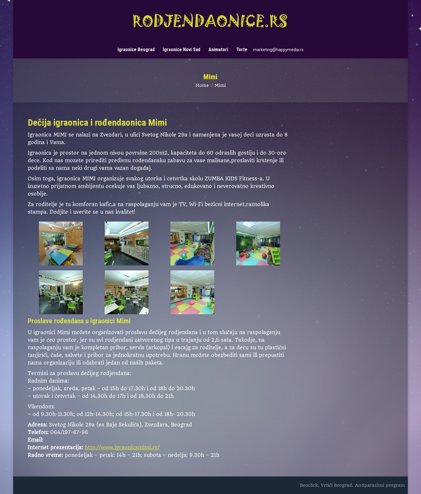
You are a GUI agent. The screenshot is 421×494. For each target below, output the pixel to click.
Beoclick (309, 485)
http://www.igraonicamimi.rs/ (122, 447)
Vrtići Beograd (336, 485)
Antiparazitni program (380, 485)
